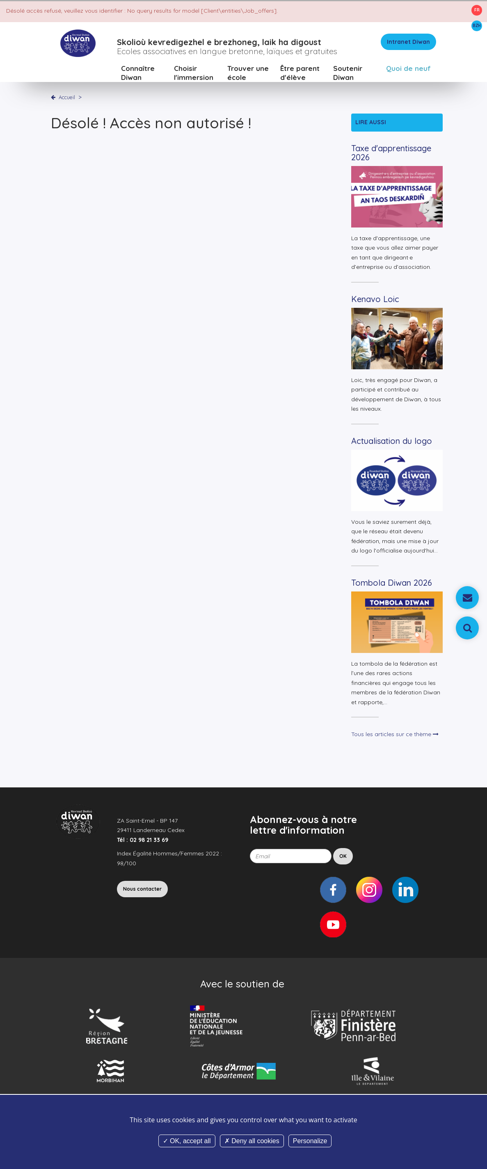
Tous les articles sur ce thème (395, 735)
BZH (477, 25)
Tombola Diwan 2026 (391, 583)
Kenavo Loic (375, 299)
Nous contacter (142, 889)
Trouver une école (248, 73)
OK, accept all (187, 1140)
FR (477, 10)
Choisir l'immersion (193, 73)
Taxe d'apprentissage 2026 (391, 153)
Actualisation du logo (391, 441)
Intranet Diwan (408, 42)
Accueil (67, 98)
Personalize (310, 1140)
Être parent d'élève (300, 73)
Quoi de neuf (408, 69)
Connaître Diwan (138, 73)
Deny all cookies (251, 1140)
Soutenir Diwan (347, 73)
